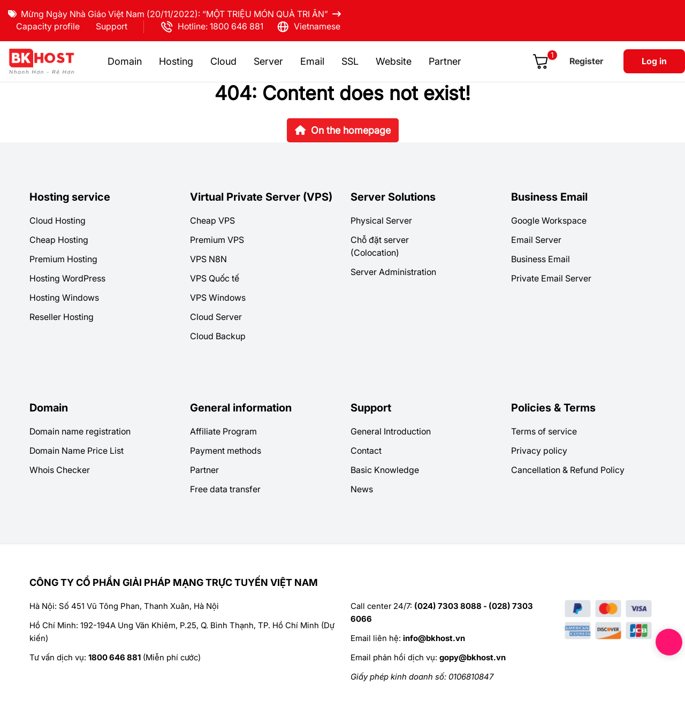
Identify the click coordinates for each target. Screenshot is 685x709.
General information (241, 407)
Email (312, 61)
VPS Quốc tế (214, 278)
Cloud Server (216, 316)
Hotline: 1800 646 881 (211, 26)
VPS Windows (218, 297)
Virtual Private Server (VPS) (261, 196)
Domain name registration (80, 431)
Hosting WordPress (67, 278)
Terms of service (544, 431)
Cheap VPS (212, 220)
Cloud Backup (218, 336)
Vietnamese (308, 26)
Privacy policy (539, 450)
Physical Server (381, 220)
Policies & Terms (553, 407)
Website (394, 61)
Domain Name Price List (76, 450)
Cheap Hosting (58, 239)
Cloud (223, 61)
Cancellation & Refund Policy (568, 469)
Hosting (176, 61)
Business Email (549, 196)
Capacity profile (48, 26)
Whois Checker (59, 469)
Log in (654, 61)
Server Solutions (393, 196)
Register (586, 61)
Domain (125, 61)
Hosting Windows (64, 297)
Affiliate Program (223, 431)
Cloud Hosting (57, 220)
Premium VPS (217, 239)
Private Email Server (551, 278)
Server (268, 61)
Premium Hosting (63, 259)
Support (111, 26)
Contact (366, 450)
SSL (350, 61)
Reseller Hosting (61, 316)
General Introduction (391, 431)
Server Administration (393, 271)
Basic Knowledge (385, 469)
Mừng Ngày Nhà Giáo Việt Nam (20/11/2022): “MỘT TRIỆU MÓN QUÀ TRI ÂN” (174, 14)
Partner (445, 61)
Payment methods (225, 450)
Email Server (536, 239)
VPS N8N (208, 259)
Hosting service (69, 196)
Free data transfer (225, 489)
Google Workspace (549, 220)
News (362, 489)
